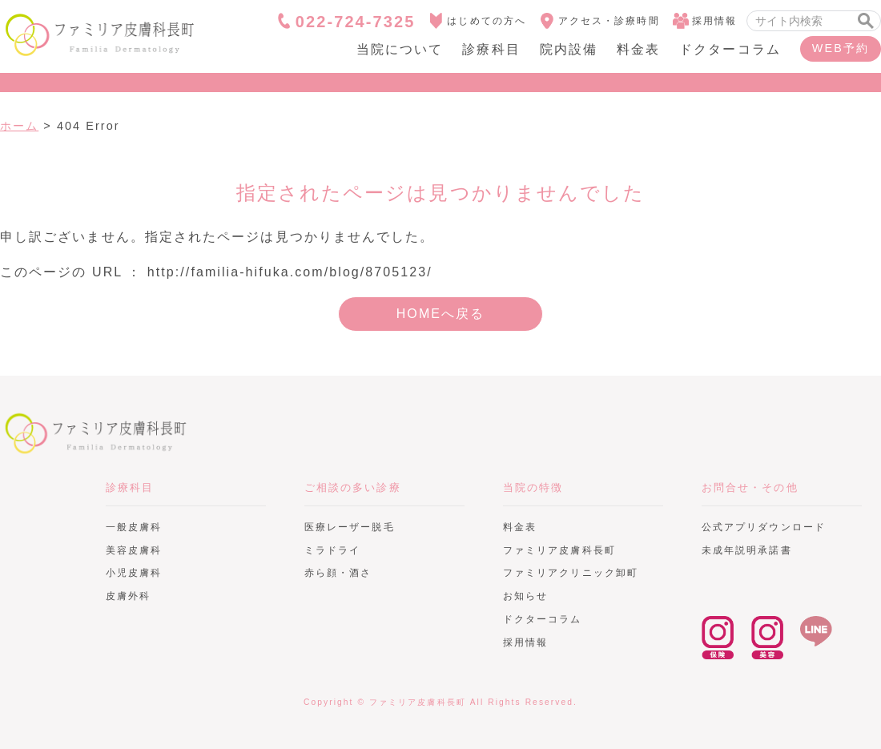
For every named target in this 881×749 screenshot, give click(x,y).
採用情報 (705, 21)
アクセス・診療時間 (599, 21)
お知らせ (525, 596)
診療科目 (491, 49)
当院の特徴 (533, 487)
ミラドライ (332, 550)
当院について (399, 49)
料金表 (638, 49)
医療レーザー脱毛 (349, 527)
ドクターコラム (730, 49)
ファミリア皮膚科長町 (96, 432)
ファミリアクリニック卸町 (570, 573)
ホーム (19, 125)
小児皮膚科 (134, 573)
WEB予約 (840, 48)
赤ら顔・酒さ (338, 573)
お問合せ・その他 (750, 487)
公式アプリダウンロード (764, 527)
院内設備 (568, 49)
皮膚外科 (128, 596)
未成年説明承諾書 (747, 550)
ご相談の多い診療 (352, 487)
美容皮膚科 (134, 550)
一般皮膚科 (134, 527)
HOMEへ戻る (440, 313)
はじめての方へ (477, 21)
